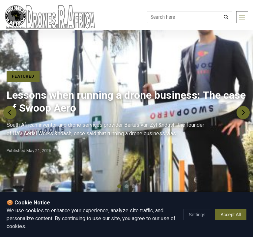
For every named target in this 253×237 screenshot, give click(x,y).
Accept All (231, 214)
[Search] (226, 17)
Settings (197, 214)
